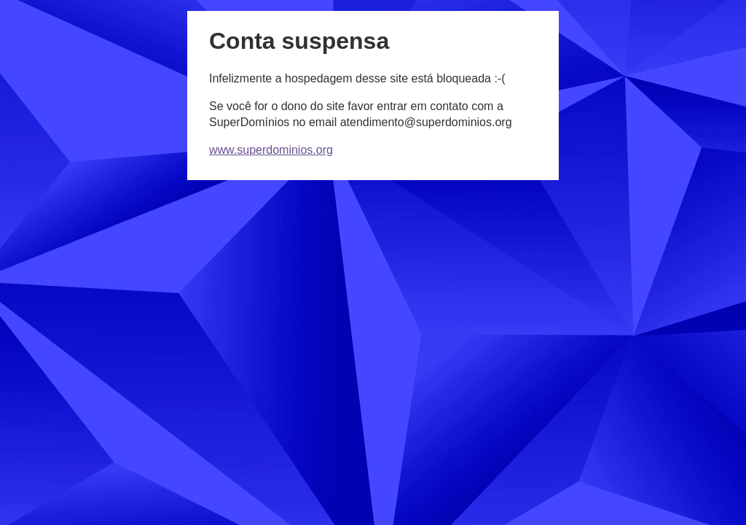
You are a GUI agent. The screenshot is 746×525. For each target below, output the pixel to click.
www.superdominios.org (271, 150)
